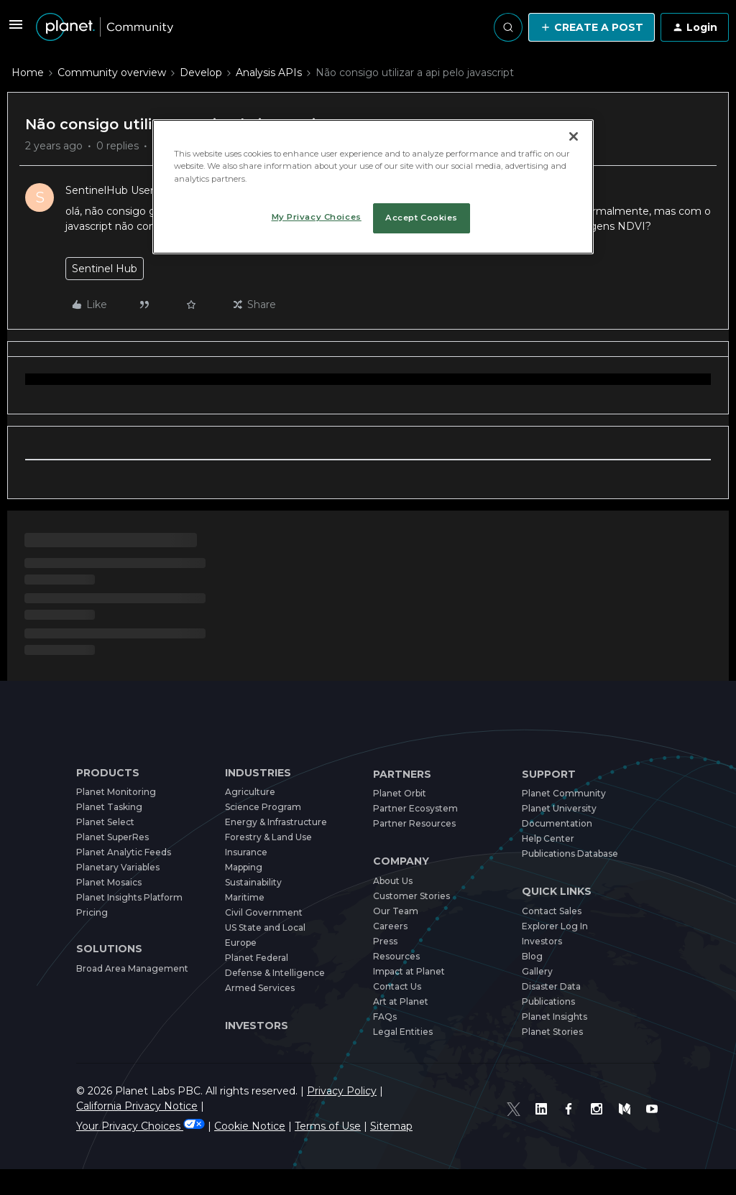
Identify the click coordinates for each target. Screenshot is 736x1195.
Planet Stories (552, 1031)
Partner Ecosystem (415, 808)
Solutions (109, 949)
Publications (548, 1001)
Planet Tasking (109, 806)
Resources (396, 956)
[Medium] (628, 1101)
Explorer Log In (555, 926)
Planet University (559, 808)
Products (107, 773)
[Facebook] (576, 1101)
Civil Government (264, 912)
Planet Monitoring (116, 791)
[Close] (573, 136)
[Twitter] (524, 1101)
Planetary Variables (118, 867)
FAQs (385, 1016)
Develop (201, 72)
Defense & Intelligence (275, 972)
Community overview (112, 72)
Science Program (263, 806)
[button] (15, 29)
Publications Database (570, 853)
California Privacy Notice (446, 1090)
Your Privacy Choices (140, 1111)
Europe (241, 942)
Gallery (537, 971)
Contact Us (397, 986)
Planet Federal (256, 957)
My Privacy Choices (317, 217)
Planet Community (564, 793)
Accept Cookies (421, 218)
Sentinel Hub (104, 268)
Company (401, 861)
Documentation (557, 823)
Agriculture (250, 791)
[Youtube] (654, 1101)
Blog (532, 956)
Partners (402, 774)
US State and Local (265, 927)
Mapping (243, 867)
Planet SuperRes (112, 837)
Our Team (395, 911)
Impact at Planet (409, 971)
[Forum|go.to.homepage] (104, 27)
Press (385, 941)
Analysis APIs (269, 72)
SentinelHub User (109, 190)
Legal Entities (403, 1031)
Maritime (244, 897)
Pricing (92, 912)
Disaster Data (551, 986)
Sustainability (253, 882)
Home (28, 72)
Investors (256, 1025)
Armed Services (260, 987)
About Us (393, 880)
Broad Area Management (132, 968)
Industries (258, 773)
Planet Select (105, 822)
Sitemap (391, 1111)
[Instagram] (602, 1101)
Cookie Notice (249, 1111)
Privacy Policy (342, 1090)
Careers (390, 926)
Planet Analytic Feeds (123, 852)
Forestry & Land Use (268, 837)
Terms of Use (328, 1111)
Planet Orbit (399, 793)
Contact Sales (551, 911)
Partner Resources (414, 823)
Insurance (246, 852)
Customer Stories (411, 896)
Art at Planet (400, 1001)
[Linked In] (550, 1101)
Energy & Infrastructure (276, 822)
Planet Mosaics (109, 882)
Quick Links (557, 891)
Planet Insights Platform (129, 897)
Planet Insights (554, 1016)
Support (549, 774)
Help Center (548, 838)
